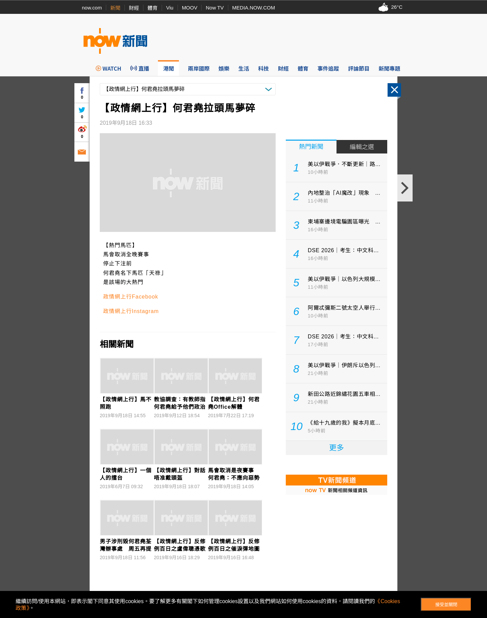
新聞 (115, 8)
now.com (92, 7)
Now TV (215, 7)
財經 (134, 8)
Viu (169, 7)
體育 (152, 8)
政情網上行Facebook (130, 297)
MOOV (190, 7)
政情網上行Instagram (131, 311)
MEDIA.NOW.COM (253, 7)
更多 (336, 448)
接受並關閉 (446, 604)
